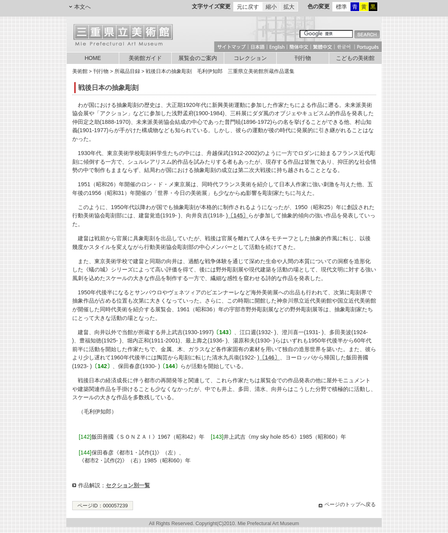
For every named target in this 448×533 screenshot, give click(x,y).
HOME (92, 58)
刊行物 (302, 58)
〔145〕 (238, 215)
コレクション (250, 58)
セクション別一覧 (128, 485)
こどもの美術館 (355, 58)
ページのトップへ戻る (350, 504)
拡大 (288, 7)
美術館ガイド (145, 58)
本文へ (82, 7)
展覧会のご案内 (197, 58)
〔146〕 (269, 357)
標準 (341, 7)
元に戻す (248, 7)
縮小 (271, 7)
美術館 (80, 71)
